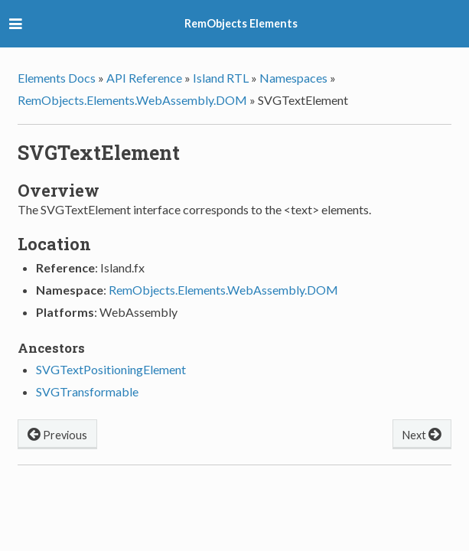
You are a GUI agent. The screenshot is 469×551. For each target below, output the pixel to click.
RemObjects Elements (241, 23)
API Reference (144, 77)
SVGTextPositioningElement (111, 369)
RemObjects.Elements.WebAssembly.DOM (132, 100)
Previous (57, 433)
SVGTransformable (87, 391)
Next (421, 433)
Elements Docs (57, 77)
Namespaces (293, 77)
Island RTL (221, 77)
